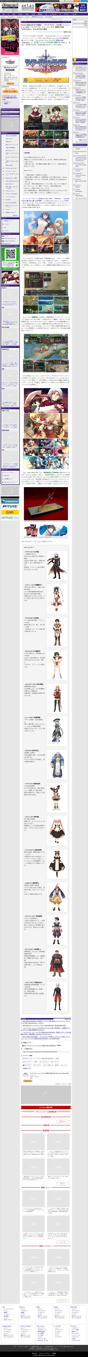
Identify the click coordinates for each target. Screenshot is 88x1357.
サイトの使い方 (18, 1)
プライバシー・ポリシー (44, 1353)
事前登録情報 (41, 1331)
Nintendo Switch (7, 243)
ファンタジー (38, 1065)
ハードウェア (53, 14)
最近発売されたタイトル (37, 16)
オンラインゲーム (8, 1309)
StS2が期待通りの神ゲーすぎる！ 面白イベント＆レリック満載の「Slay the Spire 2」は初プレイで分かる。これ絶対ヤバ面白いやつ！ (10, 404)
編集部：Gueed (67, 31)
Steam (76, 152)
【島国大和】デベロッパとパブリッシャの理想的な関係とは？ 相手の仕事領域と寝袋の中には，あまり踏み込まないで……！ (10, 323)
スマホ (33, 14)
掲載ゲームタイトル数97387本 (10, 9)
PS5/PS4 (20, 14)
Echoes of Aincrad (79, 195)
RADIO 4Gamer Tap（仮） (11, 168)
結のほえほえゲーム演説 (11, 178)
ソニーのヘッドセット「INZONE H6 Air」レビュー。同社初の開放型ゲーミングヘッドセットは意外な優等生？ (33, 1210)
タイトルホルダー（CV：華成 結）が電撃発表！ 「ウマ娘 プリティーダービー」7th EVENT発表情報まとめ (80, 76)
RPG (36, 1061)
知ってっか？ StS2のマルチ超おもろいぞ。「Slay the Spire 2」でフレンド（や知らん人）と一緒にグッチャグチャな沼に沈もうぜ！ (10, 384)
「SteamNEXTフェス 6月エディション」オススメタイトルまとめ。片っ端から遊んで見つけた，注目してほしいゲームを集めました (10, 303)
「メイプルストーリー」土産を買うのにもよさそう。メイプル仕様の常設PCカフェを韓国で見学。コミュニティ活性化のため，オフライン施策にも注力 (10, 465)
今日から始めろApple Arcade (12, 181)
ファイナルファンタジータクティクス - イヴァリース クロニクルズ (81, 159)
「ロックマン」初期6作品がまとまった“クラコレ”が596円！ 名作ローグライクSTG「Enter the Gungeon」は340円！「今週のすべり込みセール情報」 (58, 1154)
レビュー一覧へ (62, 1242)
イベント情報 (75, 1329)
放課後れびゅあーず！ (11, 212)
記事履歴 (77, 0)
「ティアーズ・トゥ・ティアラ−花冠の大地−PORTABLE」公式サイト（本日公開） (47, 80)
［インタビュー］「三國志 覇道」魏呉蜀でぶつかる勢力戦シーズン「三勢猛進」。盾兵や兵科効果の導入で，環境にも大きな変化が (58, 1294)
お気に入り (69, 0)
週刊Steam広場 (9, 165)
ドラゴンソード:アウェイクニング (80, 175)
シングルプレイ (45, 1061)
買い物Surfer (8, 199)
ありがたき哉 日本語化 (11, 202)
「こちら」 (52, 1348)
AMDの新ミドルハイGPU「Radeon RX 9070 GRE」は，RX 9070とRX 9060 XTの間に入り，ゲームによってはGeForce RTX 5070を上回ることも (58, 1236)
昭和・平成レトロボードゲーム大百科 (12, 187)
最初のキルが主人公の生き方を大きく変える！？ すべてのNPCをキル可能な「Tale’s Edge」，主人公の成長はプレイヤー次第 (81, 84)
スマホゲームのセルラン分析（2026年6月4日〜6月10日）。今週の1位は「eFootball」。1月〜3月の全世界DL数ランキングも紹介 (81, 121)
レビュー (3, 16)
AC (60, 14)
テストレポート (59, 1329)
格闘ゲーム (75, 1331)
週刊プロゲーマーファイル (12, 144)
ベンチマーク (58, 1337)
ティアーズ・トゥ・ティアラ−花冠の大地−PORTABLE (10, 67)
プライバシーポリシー (9, 472)
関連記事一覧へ (68, 1019)
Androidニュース (42, 1329)
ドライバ (6, 230)
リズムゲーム (75, 1337)
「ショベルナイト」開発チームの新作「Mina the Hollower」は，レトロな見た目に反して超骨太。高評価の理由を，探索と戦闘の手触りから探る (58, 1211)
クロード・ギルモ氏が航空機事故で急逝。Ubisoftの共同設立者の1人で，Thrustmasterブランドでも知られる (81, 135)
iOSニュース (41, 1328)
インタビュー (20, 16)
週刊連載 (6, 1316)
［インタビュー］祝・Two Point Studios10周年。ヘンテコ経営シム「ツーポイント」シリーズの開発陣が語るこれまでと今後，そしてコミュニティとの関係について (10, 426)
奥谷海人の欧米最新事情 (11, 135)
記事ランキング (8, 1319)
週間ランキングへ (83, 139)
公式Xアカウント (9, 1)
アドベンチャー (28, 1061)
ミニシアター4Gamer (10, 196)
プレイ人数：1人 (49, 1065)
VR (46, 14)
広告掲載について (8, 478)
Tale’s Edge (77, 148)
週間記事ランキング (8, 220)
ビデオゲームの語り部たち (12, 193)
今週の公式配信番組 (10, 147)
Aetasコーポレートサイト (10, 482)
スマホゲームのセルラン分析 (12, 158)
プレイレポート (11, 16)
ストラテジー (55, 1061)
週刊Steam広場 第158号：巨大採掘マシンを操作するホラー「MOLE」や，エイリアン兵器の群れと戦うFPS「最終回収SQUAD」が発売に (33, 1154)
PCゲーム (6, 236)
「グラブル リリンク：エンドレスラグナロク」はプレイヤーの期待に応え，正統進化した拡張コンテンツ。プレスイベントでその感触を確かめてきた (10, 446)
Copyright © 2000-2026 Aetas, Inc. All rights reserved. (44, 1355)
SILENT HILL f (78, 191)
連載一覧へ (16, 215)
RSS (2, 1)
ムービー (27, 16)
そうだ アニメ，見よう (11, 171)
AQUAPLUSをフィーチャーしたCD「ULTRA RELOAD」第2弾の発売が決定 (44, 1025)
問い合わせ (27, 1)
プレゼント (6, 224)
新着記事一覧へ (62, 1121)
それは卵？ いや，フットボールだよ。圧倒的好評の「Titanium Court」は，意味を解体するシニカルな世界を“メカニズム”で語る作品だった (33, 1236)
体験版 (6, 103)
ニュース (6, 101)
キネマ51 (8, 209)
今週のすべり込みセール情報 (12, 162)
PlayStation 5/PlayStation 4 (9, 240)
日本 (57, 1065)
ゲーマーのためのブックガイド (12, 174)
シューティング (76, 1335)
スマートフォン (40, 1326)
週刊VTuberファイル (10, 150)
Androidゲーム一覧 (43, 1340)
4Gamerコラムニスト (10, 190)
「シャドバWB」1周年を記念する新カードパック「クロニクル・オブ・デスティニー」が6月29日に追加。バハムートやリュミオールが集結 (81, 106)
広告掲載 (54, 1353)
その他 (73, 1338)
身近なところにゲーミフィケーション (12, 206)
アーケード (73, 1326)
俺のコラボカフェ (10, 183)
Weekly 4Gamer (9, 138)
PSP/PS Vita (73, 1307)
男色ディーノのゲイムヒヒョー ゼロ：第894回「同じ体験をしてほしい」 (58, 1177)
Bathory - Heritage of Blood (80, 181)
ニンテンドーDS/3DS (25, 1326)
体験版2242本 (14, 11)
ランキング (83, 0)
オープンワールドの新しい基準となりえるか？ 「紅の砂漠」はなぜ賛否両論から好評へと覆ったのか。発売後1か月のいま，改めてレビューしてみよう (10, 364)
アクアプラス (7, 73)
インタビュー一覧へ (62, 1300)
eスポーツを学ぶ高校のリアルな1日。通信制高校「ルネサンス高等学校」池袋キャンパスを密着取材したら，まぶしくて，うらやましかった (10, 342)
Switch (27, 14)
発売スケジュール (25, 1316)
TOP (3, 14)
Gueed (27, 1068)
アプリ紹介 (41, 1335)
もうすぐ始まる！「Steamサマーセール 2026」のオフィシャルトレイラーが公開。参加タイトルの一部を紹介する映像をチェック (81, 69)
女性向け (40, 14)
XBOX (13, 14)
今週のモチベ (9, 141)
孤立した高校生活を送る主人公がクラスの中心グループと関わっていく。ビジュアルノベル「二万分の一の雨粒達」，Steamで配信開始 (81, 128)
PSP (58, 1058)
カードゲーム (75, 1333)
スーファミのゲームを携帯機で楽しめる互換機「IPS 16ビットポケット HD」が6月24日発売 (81, 113)
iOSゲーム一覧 (41, 1338)
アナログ (66, 14)
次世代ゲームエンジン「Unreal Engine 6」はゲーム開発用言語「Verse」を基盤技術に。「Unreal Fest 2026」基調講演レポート (81, 91)
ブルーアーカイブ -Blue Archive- (80, 165)
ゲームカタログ (48, 16)
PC (8, 14)
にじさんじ (77, 170)
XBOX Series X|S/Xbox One (10, 238)
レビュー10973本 (6, 11)
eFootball (77, 186)
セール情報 (41, 1333)
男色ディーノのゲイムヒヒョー (12, 154)
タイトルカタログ (25, 1318)
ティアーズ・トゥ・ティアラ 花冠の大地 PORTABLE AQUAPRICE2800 (49, 1073)
